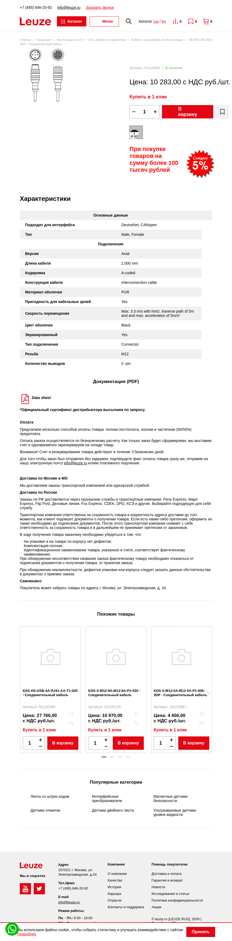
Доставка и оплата (166, 874)
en (164, 21)
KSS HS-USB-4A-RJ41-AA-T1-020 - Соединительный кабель (50, 693)
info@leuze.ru (68, 7)
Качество (115, 880)
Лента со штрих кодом (49, 796)
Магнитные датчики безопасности (170, 798)
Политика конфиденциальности (177, 900)
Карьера (114, 894)
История (114, 887)
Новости (158, 887)
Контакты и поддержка (126, 907)
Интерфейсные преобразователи (107, 798)
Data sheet (41, 398)
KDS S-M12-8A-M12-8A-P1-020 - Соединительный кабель (114, 693)
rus (155, 21)
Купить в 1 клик (148, 96)
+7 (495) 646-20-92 (36, 7)
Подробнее (26, 934)
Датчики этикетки (45, 810)
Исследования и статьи (170, 894)
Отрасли (115, 900)
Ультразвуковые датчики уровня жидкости (174, 812)
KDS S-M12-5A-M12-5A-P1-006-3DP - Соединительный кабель (180, 693)
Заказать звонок (100, 7)
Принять (201, 932)
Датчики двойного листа (113, 810)
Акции (156, 907)
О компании (117, 874)
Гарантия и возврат (167, 880)
